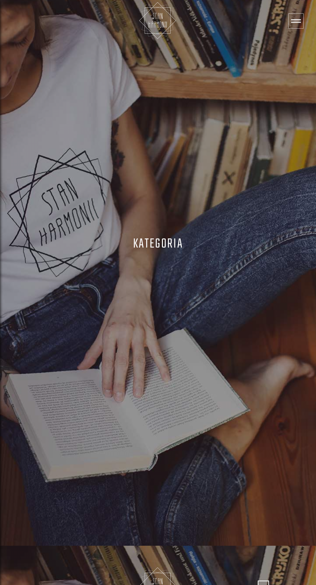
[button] (296, 21)
